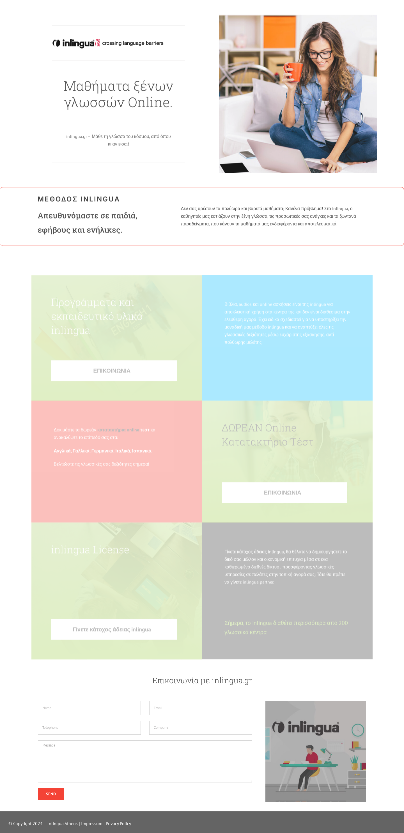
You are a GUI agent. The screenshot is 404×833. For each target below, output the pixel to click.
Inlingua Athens (63, 823)
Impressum (91, 823)
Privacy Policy (118, 823)
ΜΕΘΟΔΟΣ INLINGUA (79, 201)
